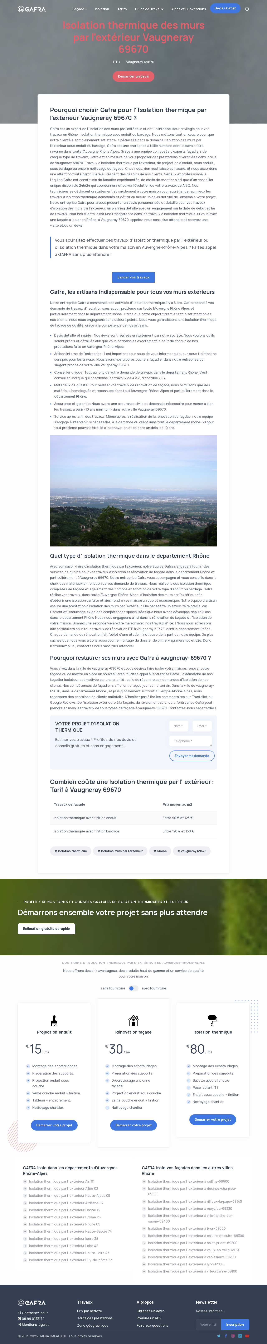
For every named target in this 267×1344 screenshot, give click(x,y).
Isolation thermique (72, 851)
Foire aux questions (152, 1325)
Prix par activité (89, 1311)
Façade (79, 9)
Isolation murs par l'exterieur (122, 851)
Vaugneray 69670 (193, 851)
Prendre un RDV (149, 1318)
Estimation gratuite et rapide (46, 928)
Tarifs (121, 9)
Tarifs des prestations (95, 1318)
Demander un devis (133, 76)
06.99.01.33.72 (31, 1318)
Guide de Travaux (149, 9)
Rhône (162, 851)
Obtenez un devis (151, 1311)
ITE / (116, 62)
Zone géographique (92, 1325)
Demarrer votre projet (54, 1125)
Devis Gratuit (225, 8)
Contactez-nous (33, 1313)
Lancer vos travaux (133, 277)
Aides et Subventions (188, 9)
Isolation (101, 9)
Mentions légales (33, 1324)
